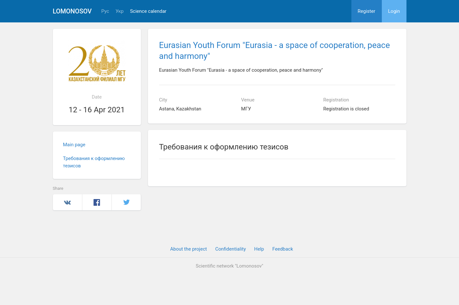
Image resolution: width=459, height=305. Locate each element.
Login (394, 11)
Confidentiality (230, 249)
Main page (74, 145)
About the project (188, 249)
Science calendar (148, 11)
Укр (120, 11)
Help (259, 249)
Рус (105, 11)
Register (366, 11)
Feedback (282, 249)
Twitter (126, 202)
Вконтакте (67, 202)
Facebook (96, 202)
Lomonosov (72, 11)
